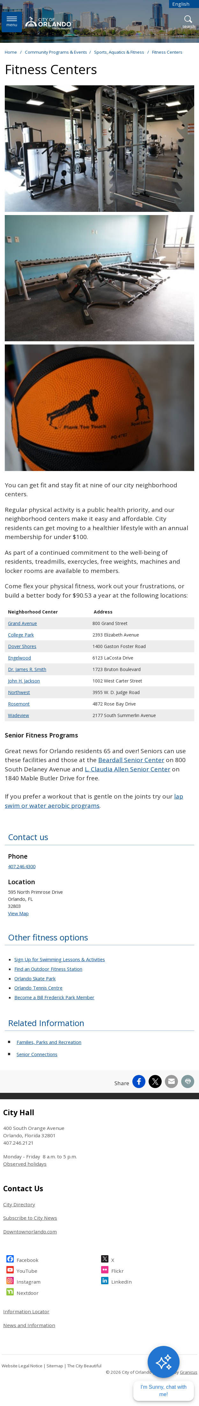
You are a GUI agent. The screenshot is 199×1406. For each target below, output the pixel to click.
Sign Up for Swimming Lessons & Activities (59, 959)
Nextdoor (28, 1292)
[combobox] (184, 4)
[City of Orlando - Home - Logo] (49, 23)
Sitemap (55, 1366)
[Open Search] (188, 22)
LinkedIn (121, 1281)
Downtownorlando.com (30, 1231)
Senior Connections (37, 1054)
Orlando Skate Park (34, 978)
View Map (18, 913)
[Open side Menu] (12, 22)
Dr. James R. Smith (27, 669)
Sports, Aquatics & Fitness (119, 52)
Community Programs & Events (56, 52)
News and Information (29, 1325)
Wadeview (18, 715)
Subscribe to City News (30, 1218)
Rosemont (19, 704)
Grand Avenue (22, 623)
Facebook (28, 1259)
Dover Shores (22, 646)
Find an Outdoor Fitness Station (48, 969)
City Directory (19, 1204)
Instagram (29, 1281)
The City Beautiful (84, 1366)
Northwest (19, 692)
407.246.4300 (21, 866)
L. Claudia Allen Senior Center (127, 769)
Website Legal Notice (22, 1366)
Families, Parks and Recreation (49, 1042)
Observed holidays (25, 1164)
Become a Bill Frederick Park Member (54, 997)
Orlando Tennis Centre (38, 988)
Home (11, 52)
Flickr (117, 1270)
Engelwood (19, 658)
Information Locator (26, 1311)
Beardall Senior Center (131, 760)
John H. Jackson (24, 681)
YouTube (27, 1270)
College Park (21, 635)
